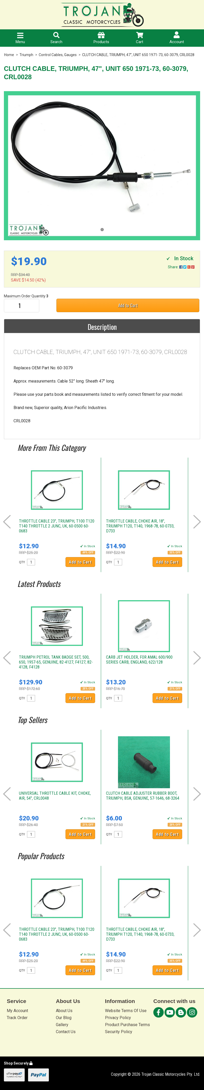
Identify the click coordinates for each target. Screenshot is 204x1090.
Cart (139, 38)
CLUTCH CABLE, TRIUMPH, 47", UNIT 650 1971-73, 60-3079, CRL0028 (138, 55)
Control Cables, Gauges (58, 55)
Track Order (17, 1017)
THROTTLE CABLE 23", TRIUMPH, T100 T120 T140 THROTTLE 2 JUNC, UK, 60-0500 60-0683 (56, 526)
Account (176, 37)
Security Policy (118, 1031)
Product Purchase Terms (127, 1024)
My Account (17, 1010)
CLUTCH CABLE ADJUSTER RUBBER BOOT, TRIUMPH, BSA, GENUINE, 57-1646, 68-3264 (142, 796)
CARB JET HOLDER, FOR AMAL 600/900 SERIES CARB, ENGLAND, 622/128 (139, 660)
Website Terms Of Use (126, 1010)
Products (101, 38)
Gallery (62, 1024)
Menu (20, 38)
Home (9, 55)
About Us (64, 1010)
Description (102, 327)
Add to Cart (128, 305)
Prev (7, 522)
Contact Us (66, 1031)
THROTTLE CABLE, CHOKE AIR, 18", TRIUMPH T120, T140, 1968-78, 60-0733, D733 (140, 526)
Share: (181, 267)
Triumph (26, 55)
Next (197, 522)
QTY (22, 562)
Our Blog (63, 1017)
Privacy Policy (118, 1017)
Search (56, 38)
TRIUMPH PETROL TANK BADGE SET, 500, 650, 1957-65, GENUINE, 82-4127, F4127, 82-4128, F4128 (56, 662)
